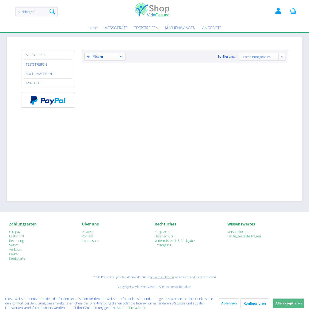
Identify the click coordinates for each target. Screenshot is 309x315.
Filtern (95, 56)
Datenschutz (164, 236)
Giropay (14, 231)
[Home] (92, 27)
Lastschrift (16, 236)
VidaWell (88, 231)
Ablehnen (229, 303)
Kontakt (87, 236)
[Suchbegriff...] (36, 11)
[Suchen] (52, 11)
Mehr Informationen (131, 307)
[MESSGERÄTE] (116, 27)
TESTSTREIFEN (36, 64)
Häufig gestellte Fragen (244, 236)
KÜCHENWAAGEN (39, 73)
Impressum (90, 240)
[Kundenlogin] (279, 11)
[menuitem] (36, 14)
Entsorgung (163, 245)
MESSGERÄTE (36, 55)
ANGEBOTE (34, 83)
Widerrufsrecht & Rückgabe (175, 240)
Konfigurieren (255, 303)
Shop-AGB (162, 231)
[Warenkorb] (295, 11)
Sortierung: (226, 56)
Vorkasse (16, 249)
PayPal (13, 254)
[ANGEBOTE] (212, 27)
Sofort (13, 245)
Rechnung (16, 240)
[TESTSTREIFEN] (146, 27)
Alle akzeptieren (288, 303)
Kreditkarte (17, 258)
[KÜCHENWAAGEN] (180, 27)
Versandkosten (238, 231)
